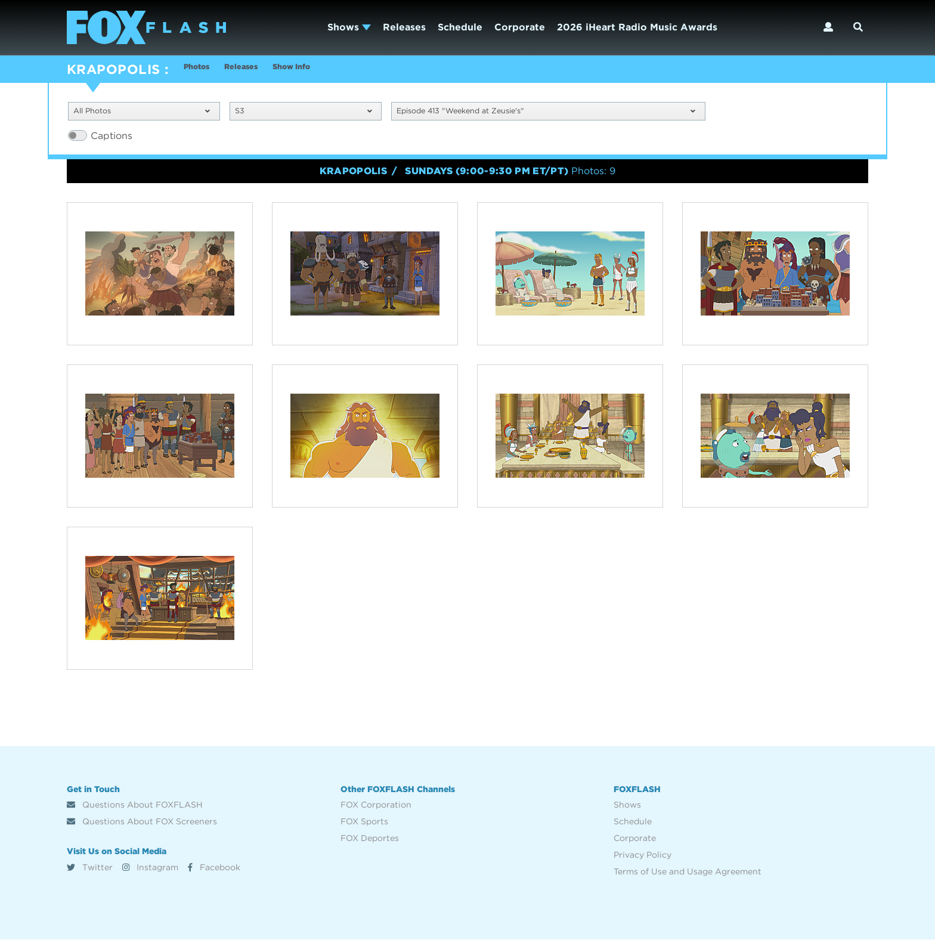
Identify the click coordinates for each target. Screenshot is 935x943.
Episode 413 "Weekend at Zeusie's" (546, 113)
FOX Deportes (369, 841)
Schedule (460, 27)
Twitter (90, 870)
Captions (111, 138)
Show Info (324, 70)
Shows (349, 27)
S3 (303, 113)
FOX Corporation (375, 808)
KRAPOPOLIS (113, 69)
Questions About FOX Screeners (142, 825)
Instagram (150, 870)
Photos (201, 70)
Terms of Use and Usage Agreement (687, 875)
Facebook (214, 870)
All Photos (141, 113)
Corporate (519, 27)
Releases (404, 27)
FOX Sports (364, 825)
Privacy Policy (642, 858)
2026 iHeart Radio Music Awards (637, 27)
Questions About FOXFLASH (135, 808)
